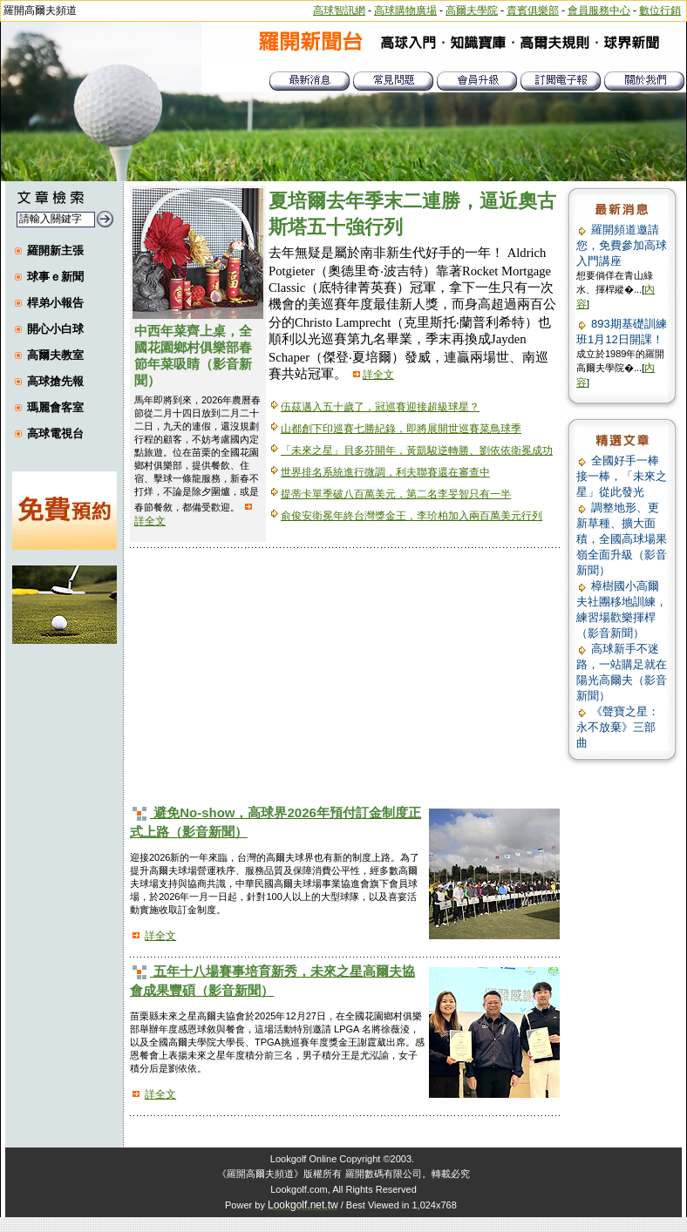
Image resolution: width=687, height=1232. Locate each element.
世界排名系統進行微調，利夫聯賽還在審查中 (385, 472)
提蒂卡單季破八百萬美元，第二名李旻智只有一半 (396, 494)
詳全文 (150, 521)
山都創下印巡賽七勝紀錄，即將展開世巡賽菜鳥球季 (401, 429)
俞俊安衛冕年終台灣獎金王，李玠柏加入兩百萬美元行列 (411, 516)
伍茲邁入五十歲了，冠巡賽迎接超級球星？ (380, 407)
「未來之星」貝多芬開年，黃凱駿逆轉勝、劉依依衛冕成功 (417, 450)
